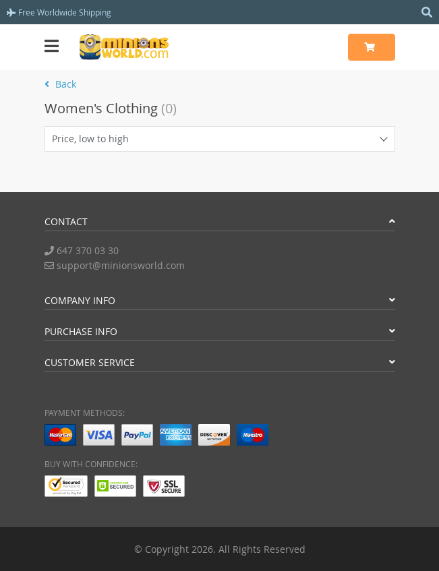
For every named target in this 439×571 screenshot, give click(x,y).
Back (60, 84)
